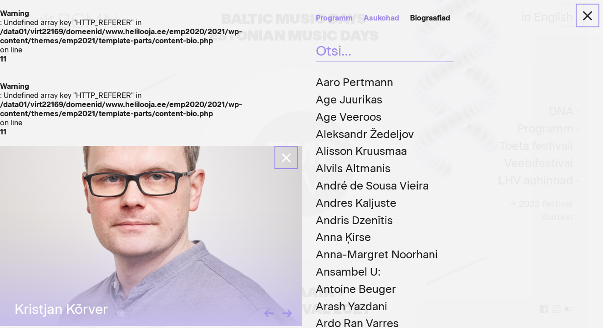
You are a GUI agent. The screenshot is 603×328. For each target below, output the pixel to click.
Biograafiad (430, 18)
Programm (334, 18)
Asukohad (381, 18)
